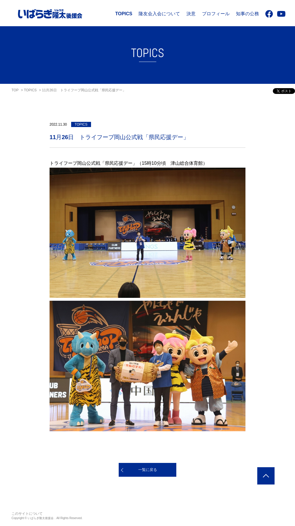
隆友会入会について (159, 13)
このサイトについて (27, 514)
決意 (191, 13)
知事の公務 (247, 13)
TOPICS (123, 13)
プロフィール (216, 13)
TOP (15, 90)
